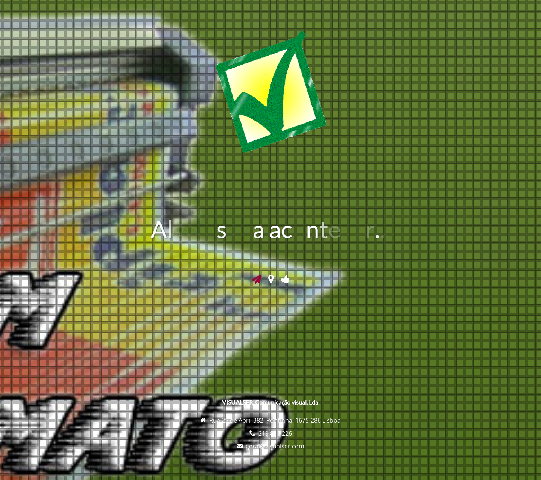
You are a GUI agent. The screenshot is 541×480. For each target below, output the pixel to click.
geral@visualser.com (275, 446)
